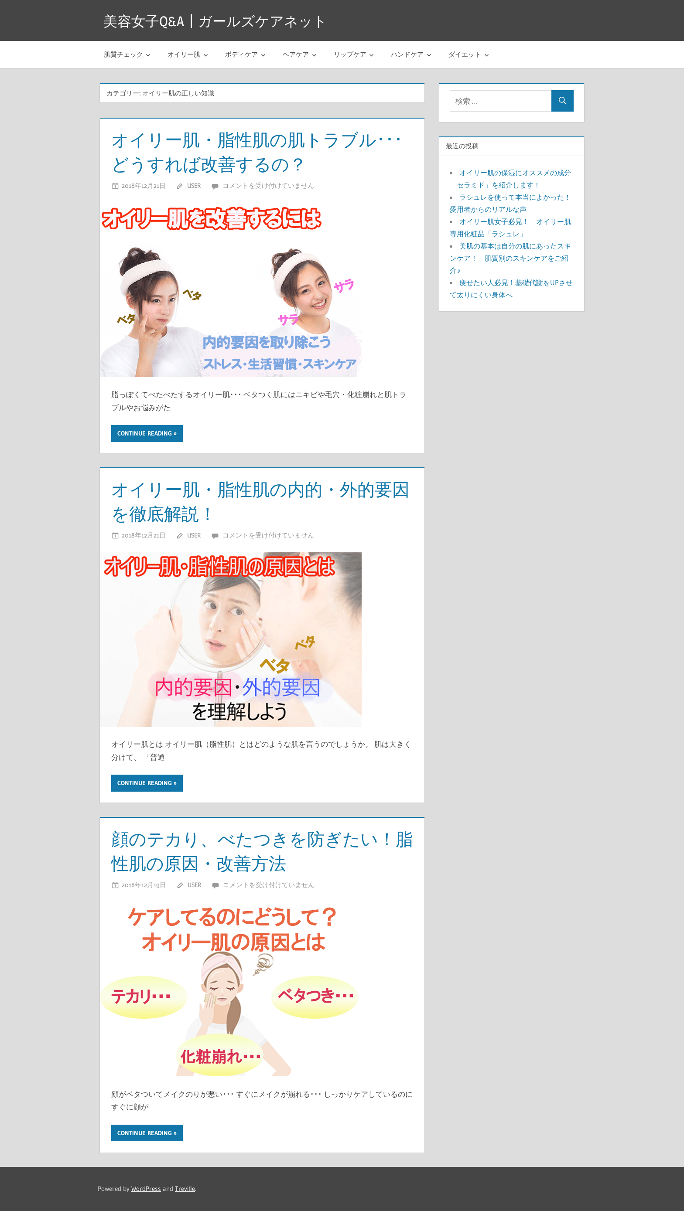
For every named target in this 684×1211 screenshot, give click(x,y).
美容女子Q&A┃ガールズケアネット (215, 21)
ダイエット (464, 54)
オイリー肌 (184, 54)
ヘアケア (296, 54)
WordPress (146, 1188)
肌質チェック (123, 54)
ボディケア (241, 54)
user (194, 185)
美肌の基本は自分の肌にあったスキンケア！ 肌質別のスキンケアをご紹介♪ (510, 258)
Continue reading (144, 433)
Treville (185, 1188)
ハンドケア (407, 54)
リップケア (350, 54)
